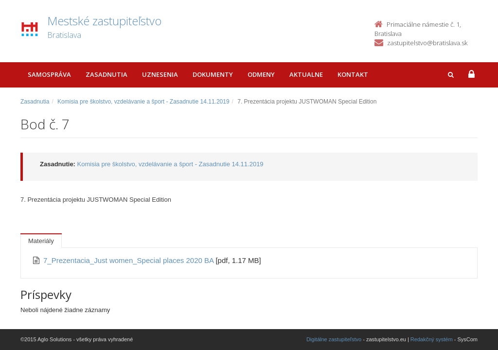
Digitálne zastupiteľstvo (333, 339)
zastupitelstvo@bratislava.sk (427, 42)
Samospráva (49, 74)
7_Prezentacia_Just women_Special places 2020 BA (129, 260)
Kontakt (353, 74)
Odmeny (261, 74)
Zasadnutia (106, 74)
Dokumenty (213, 74)
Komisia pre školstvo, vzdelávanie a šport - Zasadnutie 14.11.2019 (143, 101)
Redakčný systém (431, 339)
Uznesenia (160, 74)
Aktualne (306, 74)
